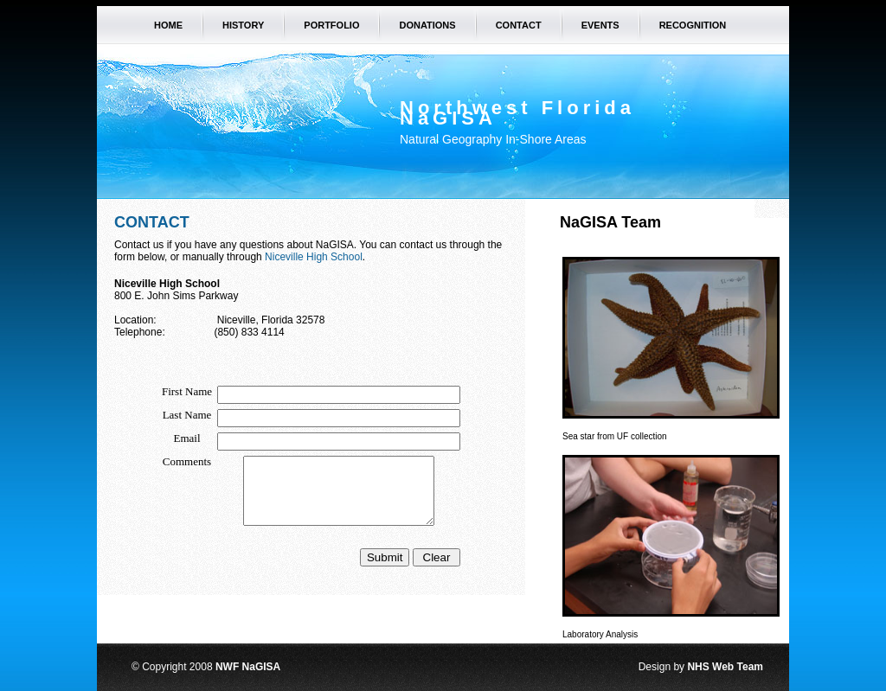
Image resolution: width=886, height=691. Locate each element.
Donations (427, 25)
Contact (519, 25)
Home (168, 25)
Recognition (693, 25)
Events (600, 25)
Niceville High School (314, 257)
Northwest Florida (517, 107)
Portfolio (331, 25)
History (243, 25)
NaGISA (448, 118)
